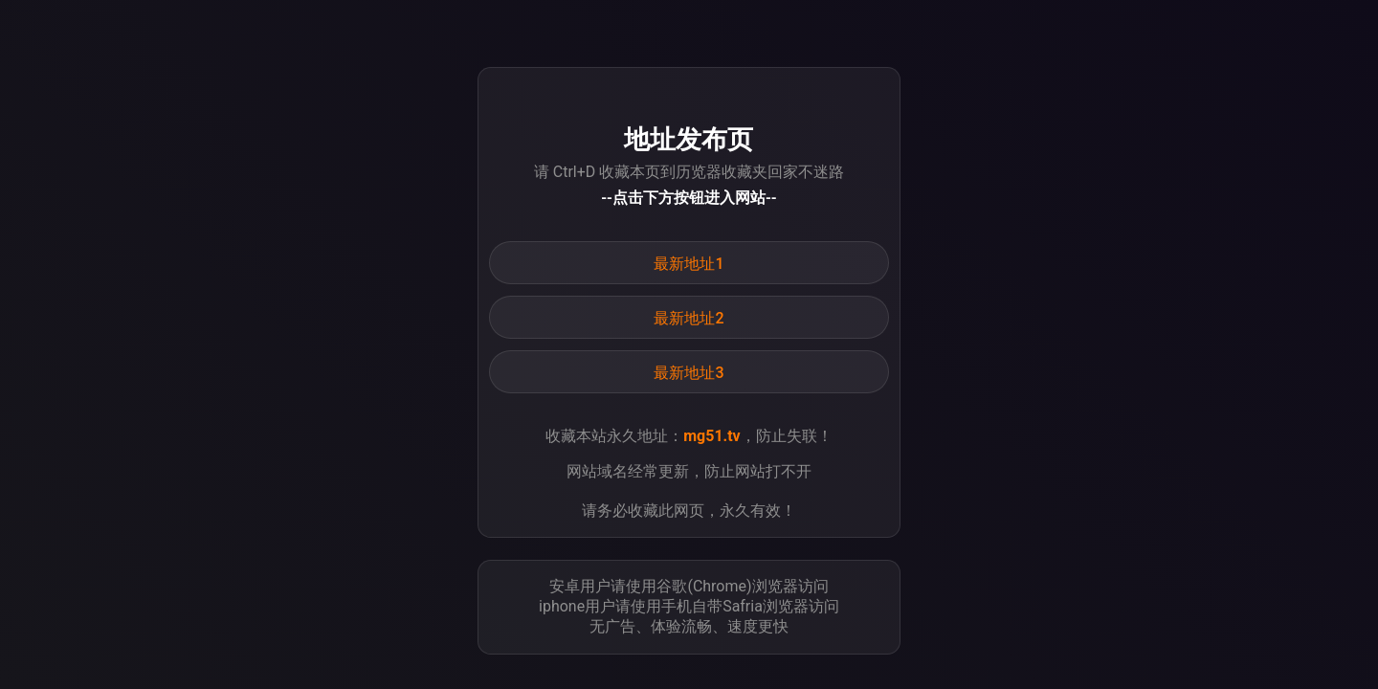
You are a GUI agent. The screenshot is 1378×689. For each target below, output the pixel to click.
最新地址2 (688, 318)
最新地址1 (688, 264)
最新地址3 (688, 373)
